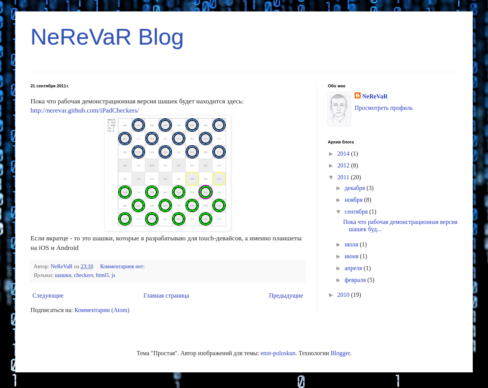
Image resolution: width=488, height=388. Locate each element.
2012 (344, 165)
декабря (355, 188)
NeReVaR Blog (107, 37)
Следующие (48, 295)
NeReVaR (375, 96)
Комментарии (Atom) (101, 310)
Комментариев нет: (123, 266)
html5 (102, 275)
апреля (354, 268)
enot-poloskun (277, 353)
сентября (357, 211)
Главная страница (166, 295)
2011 (344, 177)
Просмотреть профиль (384, 108)
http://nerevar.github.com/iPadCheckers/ (84, 110)
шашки (63, 275)
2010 (344, 294)
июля (352, 244)
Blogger (340, 353)
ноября (354, 199)
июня (352, 256)
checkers (83, 275)
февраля (356, 280)
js (114, 275)
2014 (344, 153)
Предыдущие (286, 295)
